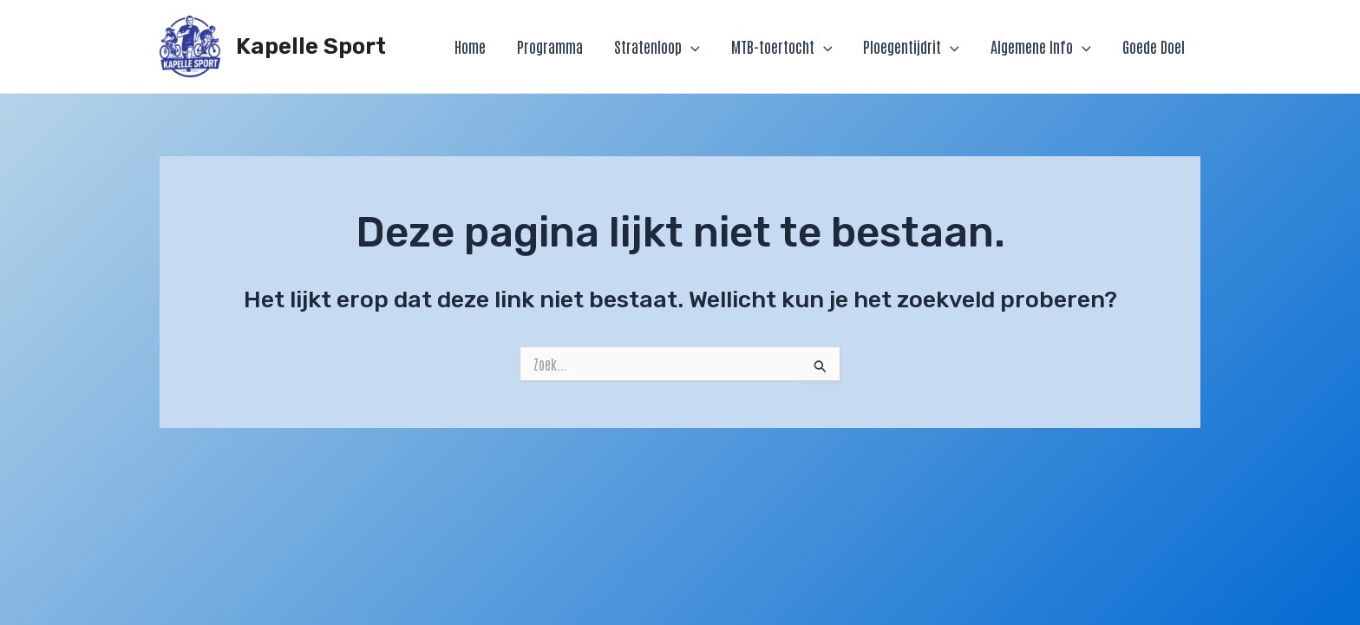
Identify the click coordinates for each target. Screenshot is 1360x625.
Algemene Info (1041, 46)
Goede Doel (1153, 46)
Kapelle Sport (311, 46)
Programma (550, 46)
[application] (691, 46)
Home (470, 46)
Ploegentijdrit (911, 46)
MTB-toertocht (782, 46)
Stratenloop (657, 46)
